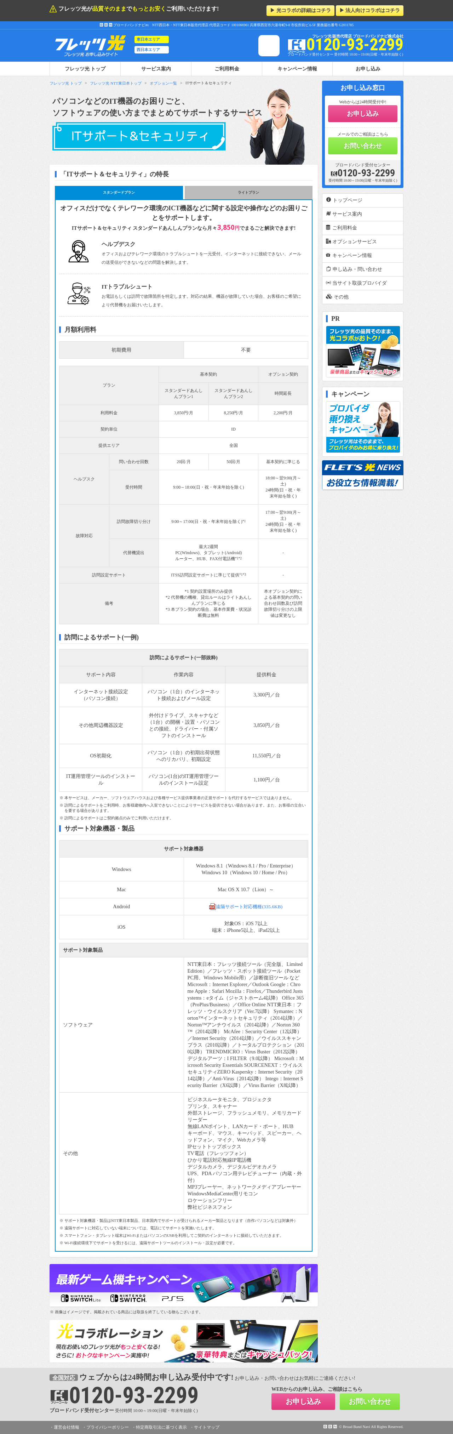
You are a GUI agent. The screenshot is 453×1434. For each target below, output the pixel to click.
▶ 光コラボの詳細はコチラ (300, 10)
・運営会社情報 (64, 1427)
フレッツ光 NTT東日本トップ (115, 83)
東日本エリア (148, 39)
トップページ (344, 200)
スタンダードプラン (119, 192)
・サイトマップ (204, 1427)
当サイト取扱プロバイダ (356, 283)
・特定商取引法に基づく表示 (159, 1427)
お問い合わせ (363, 145)
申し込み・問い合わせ (354, 269)
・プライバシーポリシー (105, 1427)
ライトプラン (248, 192)
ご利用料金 (226, 69)
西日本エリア (148, 49)
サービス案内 (156, 69)
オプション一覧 (163, 83)
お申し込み (368, 69)
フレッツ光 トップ (66, 83)
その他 (337, 297)
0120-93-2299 (363, 173)
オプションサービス (351, 241)
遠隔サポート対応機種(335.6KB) (246, 906)
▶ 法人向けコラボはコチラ (369, 10)
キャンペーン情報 (297, 69)
